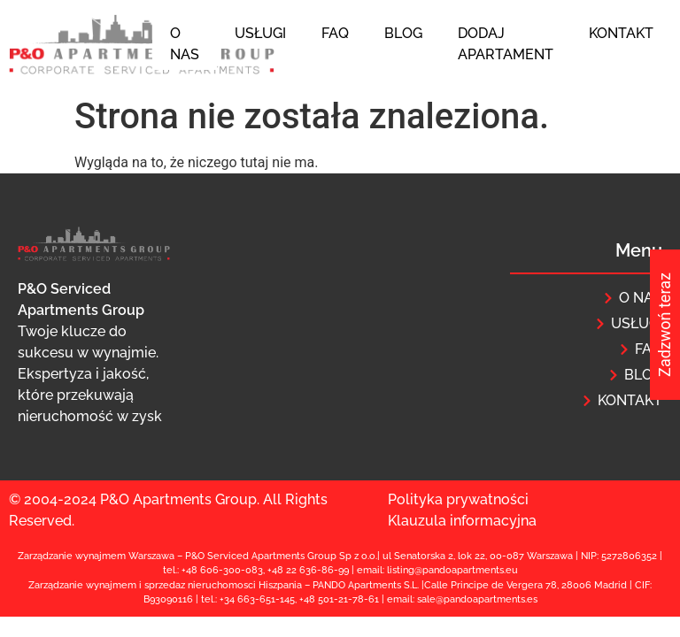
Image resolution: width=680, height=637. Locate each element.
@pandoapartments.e (484, 599)
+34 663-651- (250, 599)
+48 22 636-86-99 (308, 570)
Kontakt (621, 33)
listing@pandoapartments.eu (452, 570)
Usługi (260, 33)
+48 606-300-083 (222, 570)
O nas (184, 44)
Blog (403, 33)
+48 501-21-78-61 (339, 599)
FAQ (335, 33)
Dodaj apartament (505, 44)
